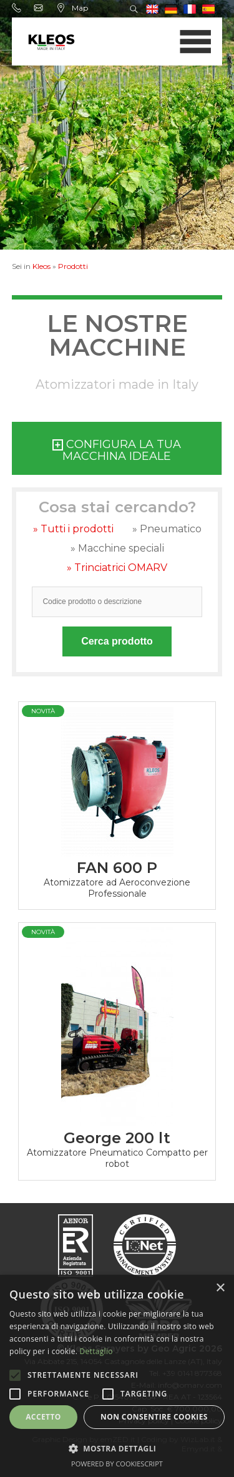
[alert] (117, 1376)
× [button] (220, 1288)
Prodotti (73, 266)
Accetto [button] (43, 1416)
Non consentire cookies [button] (154, 1416)
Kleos (41, 266)
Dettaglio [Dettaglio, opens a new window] (96, 1351)
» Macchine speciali (117, 548)
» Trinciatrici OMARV (117, 567)
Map (72, 7)
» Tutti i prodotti (73, 529)
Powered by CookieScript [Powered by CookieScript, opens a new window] (117, 1463)
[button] (117, 1448)
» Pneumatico (167, 529)
